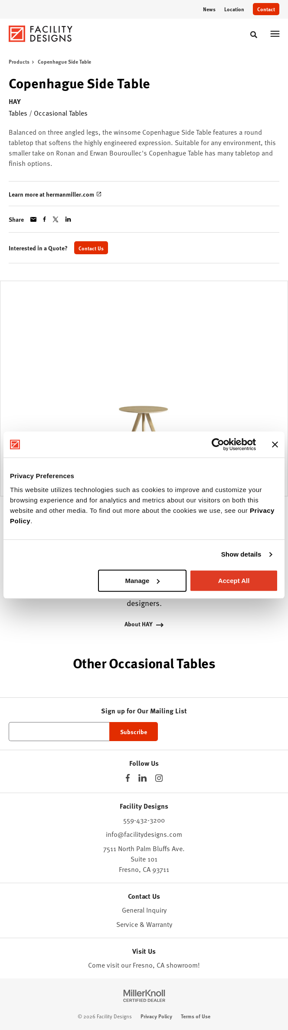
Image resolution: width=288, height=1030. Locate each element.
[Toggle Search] (253, 34)
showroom (182, 964)
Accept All (234, 580)
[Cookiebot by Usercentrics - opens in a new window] (218, 444)
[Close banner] (275, 444)
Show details (241, 554)
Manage (142, 580)
